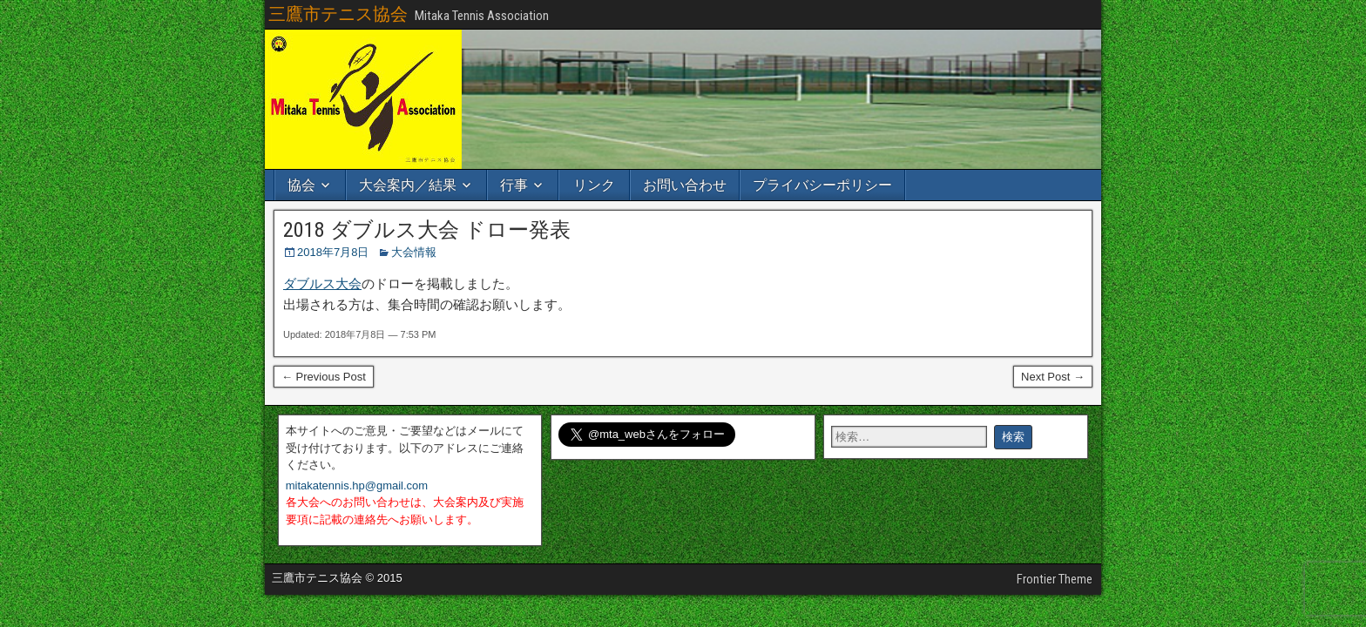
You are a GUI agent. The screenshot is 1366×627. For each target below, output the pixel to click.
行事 (514, 185)
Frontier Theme (1054, 579)
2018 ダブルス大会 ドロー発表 (427, 230)
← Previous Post (323, 376)
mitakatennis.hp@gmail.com (357, 485)
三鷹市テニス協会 (338, 13)
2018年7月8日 (333, 252)
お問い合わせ (685, 185)
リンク (594, 185)
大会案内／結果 (407, 185)
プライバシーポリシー (822, 185)
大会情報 (413, 252)
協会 (301, 185)
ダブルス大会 (322, 283)
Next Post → (1053, 376)
